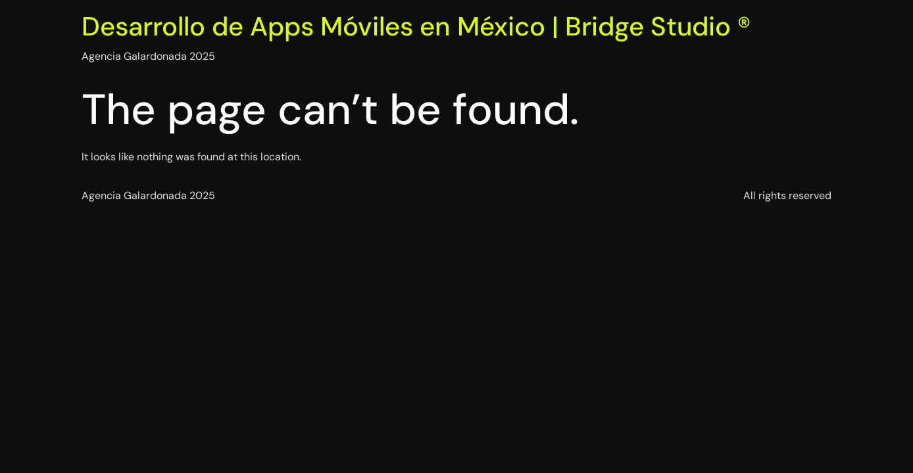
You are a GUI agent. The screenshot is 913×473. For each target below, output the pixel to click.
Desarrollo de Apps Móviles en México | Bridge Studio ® (416, 26)
